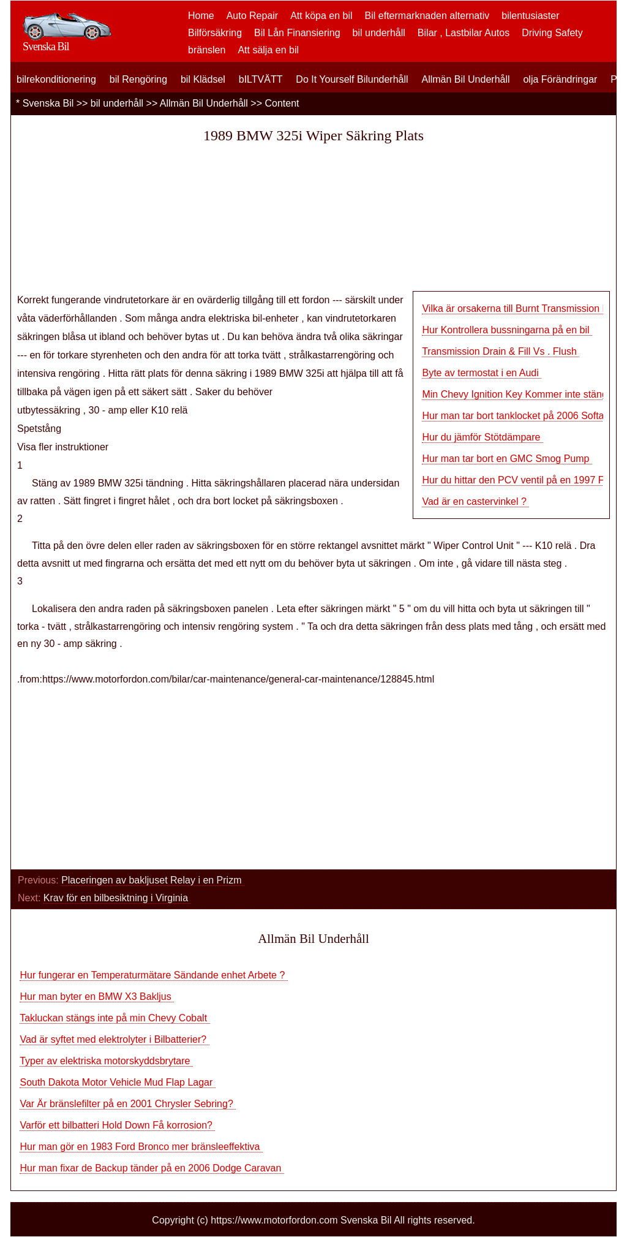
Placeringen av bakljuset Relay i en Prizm (152, 880)
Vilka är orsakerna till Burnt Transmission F (515, 308)
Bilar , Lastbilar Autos (463, 33)
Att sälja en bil (268, 50)
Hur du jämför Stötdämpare (482, 437)
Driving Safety (552, 33)
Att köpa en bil (321, 15)
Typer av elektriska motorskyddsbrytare (106, 1061)
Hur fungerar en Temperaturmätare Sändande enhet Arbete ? (153, 975)
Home (201, 15)
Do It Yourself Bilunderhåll (352, 79)
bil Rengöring (138, 79)
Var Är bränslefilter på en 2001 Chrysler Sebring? (128, 1104)
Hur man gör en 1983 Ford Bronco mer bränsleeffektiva (141, 1146)
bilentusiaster (530, 15)
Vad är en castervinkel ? (475, 501)
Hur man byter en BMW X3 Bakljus (97, 996)
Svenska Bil (48, 103)
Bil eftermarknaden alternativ (427, 15)
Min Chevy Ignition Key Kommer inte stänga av (524, 394)
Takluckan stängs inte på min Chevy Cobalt (114, 1018)
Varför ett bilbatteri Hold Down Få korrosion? (117, 1125)
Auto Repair (253, 15)
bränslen (206, 50)
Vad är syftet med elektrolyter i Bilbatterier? (114, 1039)
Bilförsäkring (215, 33)
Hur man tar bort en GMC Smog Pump (506, 458)
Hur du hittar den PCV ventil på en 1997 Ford (520, 480)
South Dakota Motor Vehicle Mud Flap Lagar (117, 1082)
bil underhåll (379, 33)
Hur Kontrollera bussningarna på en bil (507, 330)
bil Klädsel (203, 79)
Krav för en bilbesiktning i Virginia (117, 898)
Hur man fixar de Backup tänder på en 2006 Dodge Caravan (151, 1168)
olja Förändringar (560, 79)
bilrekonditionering (56, 79)
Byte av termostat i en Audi (481, 373)
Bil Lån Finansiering (297, 33)
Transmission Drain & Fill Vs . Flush (500, 351)
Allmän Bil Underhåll (465, 79)
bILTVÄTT (261, 79)
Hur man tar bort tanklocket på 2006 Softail (516, 415)
